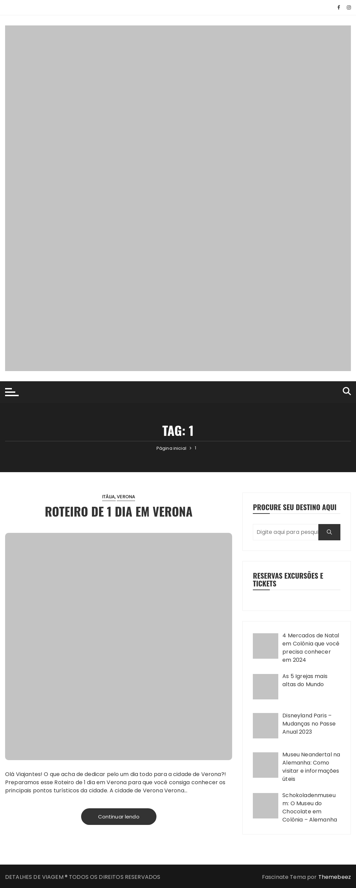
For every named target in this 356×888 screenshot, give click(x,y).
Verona (126, 497)
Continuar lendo (118, 816)
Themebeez (334, 877)
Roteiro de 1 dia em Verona (118, 511)
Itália (108, 497)
